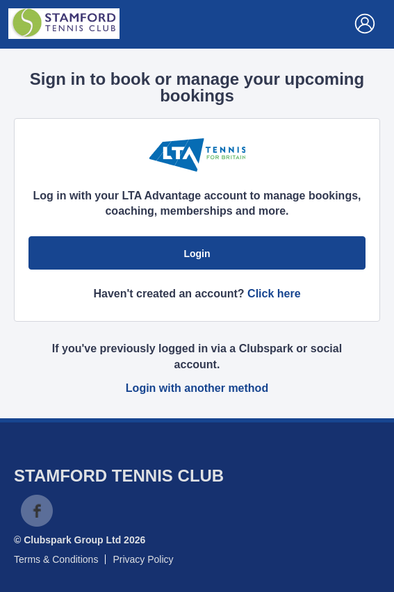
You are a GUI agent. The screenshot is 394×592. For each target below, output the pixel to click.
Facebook (37, 511)
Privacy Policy (143, 559)
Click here (273, 293)
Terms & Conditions (56, 559)
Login (196, 253)
